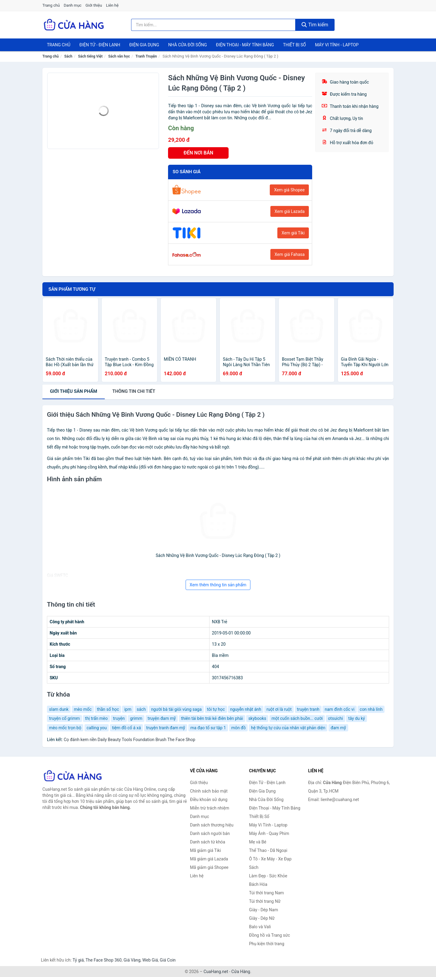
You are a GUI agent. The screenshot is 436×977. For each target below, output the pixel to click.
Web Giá (150, 960)
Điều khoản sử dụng (209, 799)
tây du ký (356, 718)
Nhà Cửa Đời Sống (187, 44)
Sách (68, 56)
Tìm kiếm (315, 25)
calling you (97, 727)
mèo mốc (83, 709)
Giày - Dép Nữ (262, 918)
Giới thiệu (93, 5)
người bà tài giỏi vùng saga (176, 709)
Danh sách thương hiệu (211, 825)
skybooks (257, 718)
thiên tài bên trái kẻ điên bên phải (212, 718)
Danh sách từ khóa (207, 842)
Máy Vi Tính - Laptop (336, 44)
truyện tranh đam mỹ (165, 727)
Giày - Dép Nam (263, 909)
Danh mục (73, 5)
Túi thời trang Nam (266, 892)
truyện (119, 718)
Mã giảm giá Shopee (209, 867)
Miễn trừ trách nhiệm (209, 808)
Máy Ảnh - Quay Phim (269, 833)
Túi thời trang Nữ (265, 901)
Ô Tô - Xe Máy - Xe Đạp (270, 858)
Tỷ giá (78, 960)
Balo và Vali (260, 926)
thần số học (108, 709)
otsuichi (335, 718)
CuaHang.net (215, 971)
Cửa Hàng (240, 971)
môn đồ (238, 727)
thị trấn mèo (96, 718)
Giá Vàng (132, 960)
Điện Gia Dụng (144, 44)
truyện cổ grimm (64, 718)
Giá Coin (168, 960)
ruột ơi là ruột (279, 709)
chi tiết (133, 391)
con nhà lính (371, 709)
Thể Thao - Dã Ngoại (268, 850)
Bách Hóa (258, 884)
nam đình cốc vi (339, 709)
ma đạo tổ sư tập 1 (208, 727)
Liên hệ (112, 5)
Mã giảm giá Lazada (209, 858)
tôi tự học (216, 709)
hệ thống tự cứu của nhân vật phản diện (288, 727)
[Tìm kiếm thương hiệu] (213, 25)
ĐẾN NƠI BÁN (198, 153)
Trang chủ (51, 5)
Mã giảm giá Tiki (205, 850)
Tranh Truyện (146, 56)
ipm (127, 709)
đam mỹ (338, 727)
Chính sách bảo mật (209, 791)
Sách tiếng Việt (90, 56)
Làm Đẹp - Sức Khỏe (268, 875)
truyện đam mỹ (162, 718)
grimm (136, 718)
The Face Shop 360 (103, 960)
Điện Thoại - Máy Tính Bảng (245, 44)
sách (141, 709)
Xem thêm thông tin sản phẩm (218, 584)
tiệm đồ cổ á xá (126, 727)
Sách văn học (119, 56)
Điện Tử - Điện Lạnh (99, 44)
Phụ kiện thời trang (266, 943)
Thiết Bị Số (294, 44)
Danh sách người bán (210, 833)
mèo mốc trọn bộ (65, 727)
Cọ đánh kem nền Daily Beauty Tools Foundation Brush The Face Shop (129, 739)
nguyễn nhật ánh (245, 709)
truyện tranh (308, 709)
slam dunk (58, 709)
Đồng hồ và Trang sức (269, 935)
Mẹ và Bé (257, 842)
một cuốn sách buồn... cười (297, 718)
